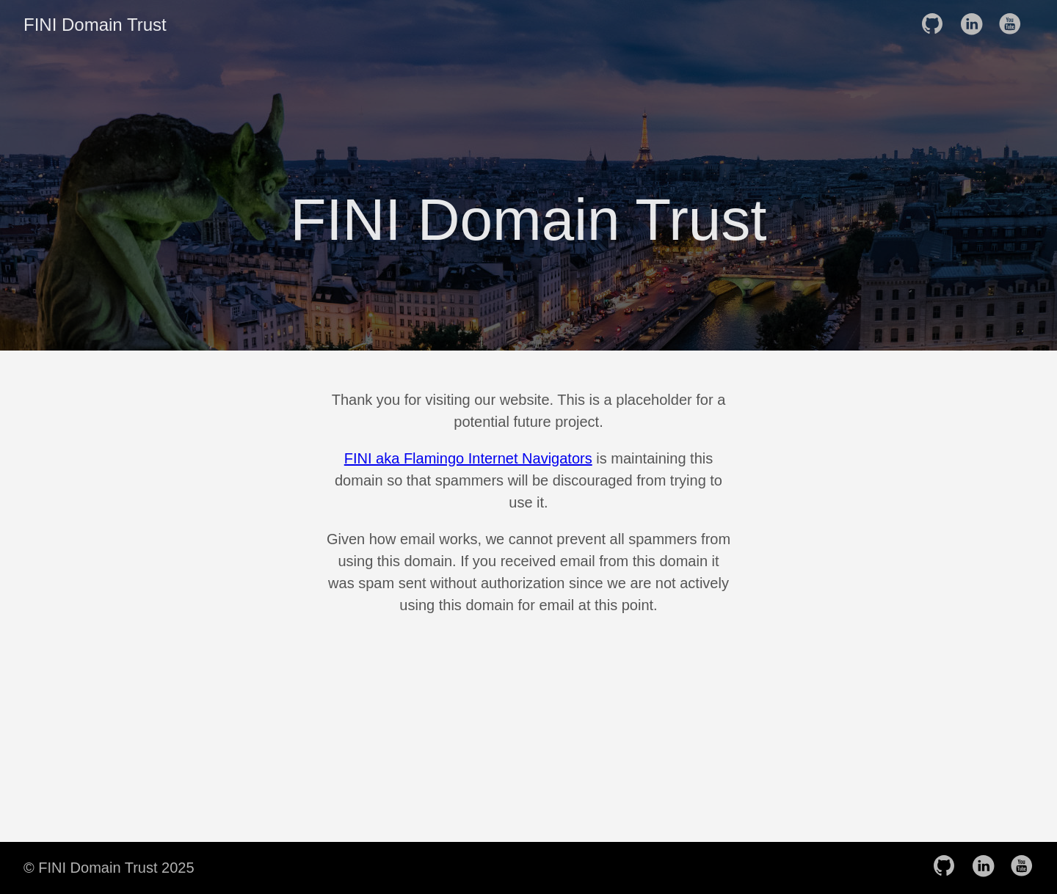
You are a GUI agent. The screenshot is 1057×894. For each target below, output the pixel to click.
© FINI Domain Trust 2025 (109, 868)
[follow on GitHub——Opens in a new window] (936, 25)
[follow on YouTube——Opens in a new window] (1014, 25)
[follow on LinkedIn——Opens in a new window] (975, 25)
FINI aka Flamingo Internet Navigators (468, 458)
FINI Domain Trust (95, 24)
